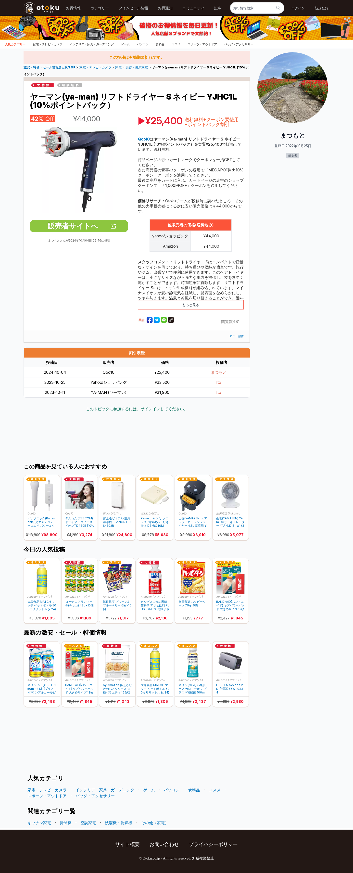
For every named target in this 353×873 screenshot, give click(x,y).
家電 (118, 67)
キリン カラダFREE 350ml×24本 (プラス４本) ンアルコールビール (41, 688)
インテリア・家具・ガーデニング (92, 44)
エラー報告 (236, 336)
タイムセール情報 (133, 8)
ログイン (298, 8)
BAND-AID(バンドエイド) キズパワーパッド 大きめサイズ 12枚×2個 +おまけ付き (230, 605)
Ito (218, 382)
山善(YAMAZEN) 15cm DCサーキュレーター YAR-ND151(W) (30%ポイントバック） (230, 521)
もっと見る (190, 305)
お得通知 (165, 8)
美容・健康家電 (137, 67)
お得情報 (73, 8)
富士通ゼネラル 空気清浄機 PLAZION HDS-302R (117, 521)
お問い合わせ (164, 844)
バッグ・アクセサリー (238, 44)
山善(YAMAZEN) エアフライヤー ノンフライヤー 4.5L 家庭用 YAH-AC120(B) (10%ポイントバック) (192, 521)
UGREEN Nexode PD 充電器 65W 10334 (229, 688)
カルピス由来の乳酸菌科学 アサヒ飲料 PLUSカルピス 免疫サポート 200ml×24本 (155, 605)
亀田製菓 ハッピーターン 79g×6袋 (192, 603)
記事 (217, 8)
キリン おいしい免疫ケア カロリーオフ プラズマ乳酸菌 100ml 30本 (192, 688)
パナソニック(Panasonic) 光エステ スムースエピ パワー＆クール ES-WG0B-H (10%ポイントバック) (41, 521)
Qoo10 (31, 513)
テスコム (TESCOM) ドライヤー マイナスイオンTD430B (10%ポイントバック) (79, 521)
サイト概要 (127, 844)
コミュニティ (193, 8)
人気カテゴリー (15, 44)
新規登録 (321, 8)
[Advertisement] (137, 438)
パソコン (143, 44)
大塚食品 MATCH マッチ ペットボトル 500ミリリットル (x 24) (41, 605)
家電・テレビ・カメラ (48, 44)
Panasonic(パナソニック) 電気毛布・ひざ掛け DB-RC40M (155, 521)
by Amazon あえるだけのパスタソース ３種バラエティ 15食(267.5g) (117, 688)
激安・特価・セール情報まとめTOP (50, 67)
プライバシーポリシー (213, 844)
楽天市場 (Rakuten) (228, 513)
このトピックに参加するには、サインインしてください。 (137, 408)
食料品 (160, 44)
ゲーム (125, 44)
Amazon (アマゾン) (39, 596)
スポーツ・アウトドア (202, 44)
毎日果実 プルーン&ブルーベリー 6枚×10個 (117, 605)
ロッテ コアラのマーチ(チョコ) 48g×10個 (79, 603)
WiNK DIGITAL (112, 513)
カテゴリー (99, 8)
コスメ (176, 44)
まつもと (219, 372)
